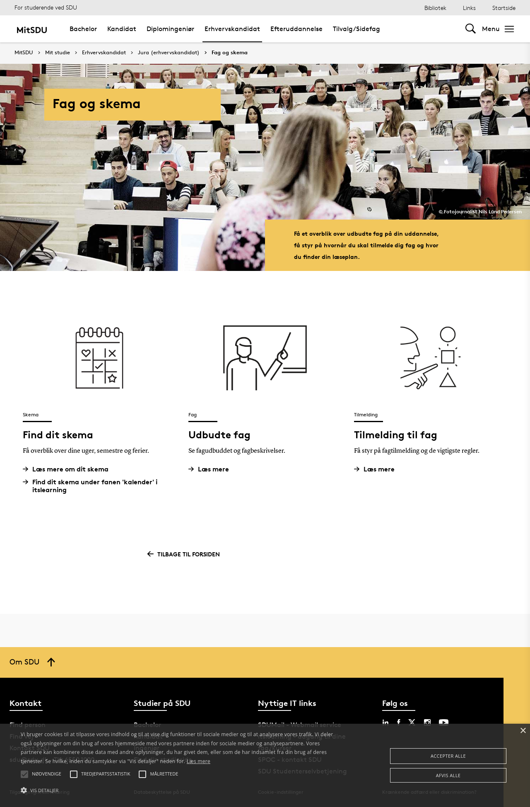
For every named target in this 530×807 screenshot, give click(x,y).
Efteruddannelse (296, 29)
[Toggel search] (470, 29)
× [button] (523, 731)
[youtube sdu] (443, 722)
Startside (504, 7)
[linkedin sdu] (385, 722)
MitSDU (23, 52)
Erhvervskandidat (232, 29)
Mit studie (57, 53)
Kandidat (121, 29)
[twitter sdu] (412, 722)
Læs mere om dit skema (68, 469)
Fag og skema (230, 53)
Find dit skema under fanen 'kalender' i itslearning (93, 486)
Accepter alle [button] (448, 756)
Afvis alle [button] (448, 775)
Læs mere (212, 469)
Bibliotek (435, 7)
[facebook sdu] (398, 722)
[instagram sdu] (427, 722)
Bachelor (83, 29)
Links (469, 7)
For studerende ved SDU (45, 7)
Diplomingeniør (170, 29)
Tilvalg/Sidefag (356, 29)
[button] (179, 790)
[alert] (265, 765)
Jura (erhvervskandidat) (169, 53)
